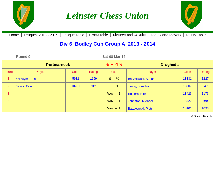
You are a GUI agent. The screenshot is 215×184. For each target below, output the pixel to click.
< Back (195, 116)
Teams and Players (166, 35)
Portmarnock (58, 64)
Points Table (196, 35)
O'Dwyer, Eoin (26, 79)
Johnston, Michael (140, 101)
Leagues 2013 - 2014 (41, 35)
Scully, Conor (25, 86)
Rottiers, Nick (137, 94)
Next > (207, 116)
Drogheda (170, 64)
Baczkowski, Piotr (140, 108)
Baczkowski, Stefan (141, 79)
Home (14, 35)
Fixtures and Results (129, 35)
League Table (73, 35)
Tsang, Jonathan (139, 86)
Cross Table (98, 35)
